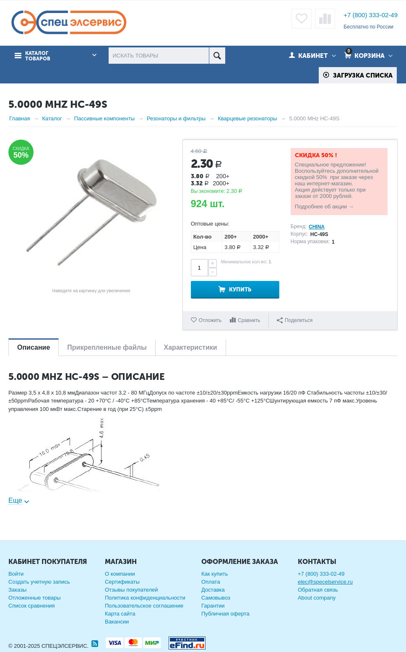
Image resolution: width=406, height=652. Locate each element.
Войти (15, 574)
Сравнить (249, 320)
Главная (19, 118)
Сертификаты (122, 582)
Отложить (210, 320)
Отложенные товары (34, 598)
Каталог (52, 118)
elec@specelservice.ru (325, 582)
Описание (33, 347)
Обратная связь (318, 590)
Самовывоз (215, 598)
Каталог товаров (37, 56)
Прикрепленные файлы (106, 347)
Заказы (17, 590)
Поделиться (294, 320)
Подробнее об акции (321, 206)
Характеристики (190, 347)
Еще (15, 500)
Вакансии (117, 621)
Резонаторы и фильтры (176, 118)
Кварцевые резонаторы (247, 118)
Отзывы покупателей (131, 590)
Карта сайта (120, 613)
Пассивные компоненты (104, 118)
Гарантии (213, 606)
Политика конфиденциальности (145, 598)
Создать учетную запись (39, 582)
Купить (240, 289)
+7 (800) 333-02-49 (371, 14)
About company (317, 598)
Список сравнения (31, 606)
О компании (120, 574)
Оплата (210, 582)
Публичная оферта (225, 613)
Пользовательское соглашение (144, 606)
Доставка (213, 590)
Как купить (214, 574)
